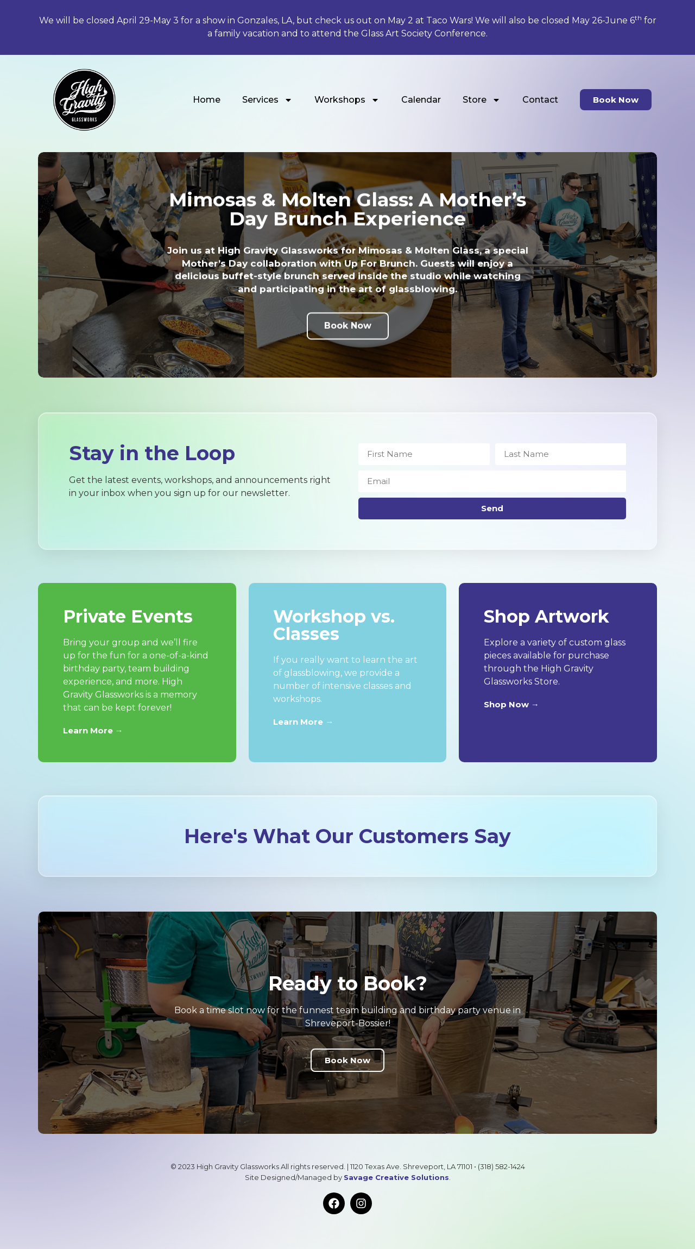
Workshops (347, 100)
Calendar (421, 100)
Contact (540, 100)
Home (206, 100)
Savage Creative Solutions (396, 1177)
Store (482, 100)
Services (267, 100)
